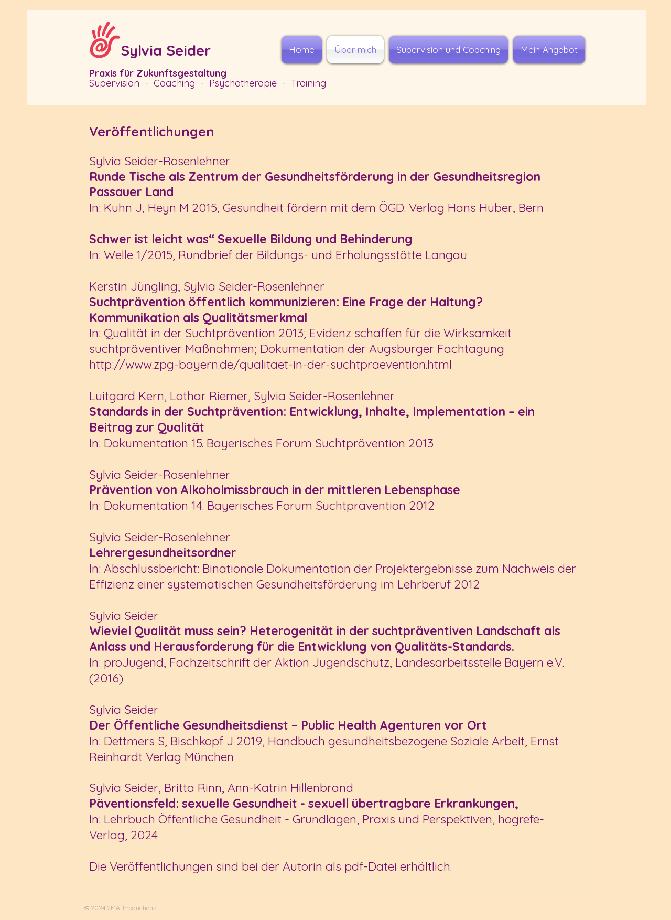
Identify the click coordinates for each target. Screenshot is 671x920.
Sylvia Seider (166, 50)
